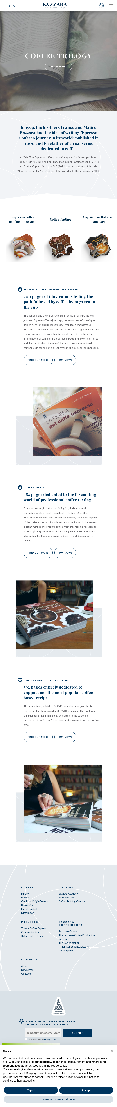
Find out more (38, 360)
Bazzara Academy (69, 893)
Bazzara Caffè (58, 5)
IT (94, 5)
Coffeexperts (66, 950)
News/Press (27, 969)
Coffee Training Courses (72, 901)
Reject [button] (31, 1090)
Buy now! (65, 360)
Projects (29, 921)
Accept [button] (86, 1090)
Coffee (27, 887)
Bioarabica (27, 905)
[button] (112, 1051)
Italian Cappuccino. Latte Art (74, 946)
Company (29, 959)
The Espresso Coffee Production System (77, 937)
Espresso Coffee (68, 931)
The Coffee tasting (69, 942)
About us (26, 966)
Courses (66, 887)
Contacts (26, 973)
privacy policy (49, 1039)
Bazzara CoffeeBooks (71, 923)
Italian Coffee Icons (32, 935)
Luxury (25, 893)
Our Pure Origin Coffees (34, 901)
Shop (13, 5)
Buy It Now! (58, 66)
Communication (30, 932)
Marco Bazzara (67, 897)
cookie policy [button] (58, 1065)
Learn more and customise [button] (58, 1099)
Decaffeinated (29, 909)
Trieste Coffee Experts (33, 928)
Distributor (27, 912)
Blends (25, 897)
